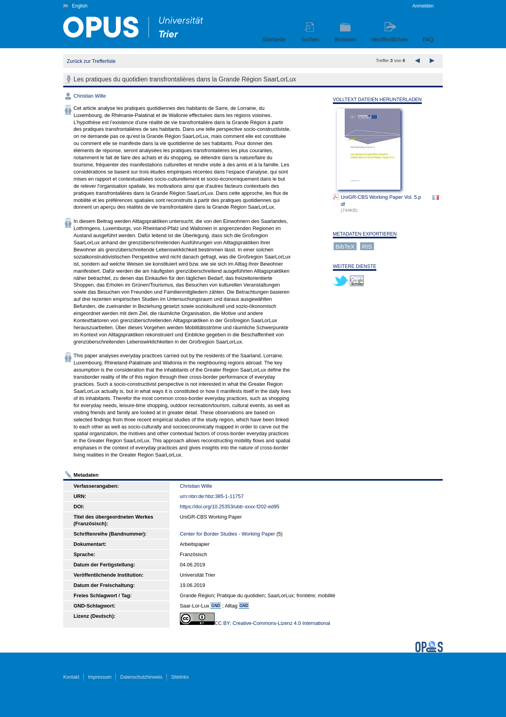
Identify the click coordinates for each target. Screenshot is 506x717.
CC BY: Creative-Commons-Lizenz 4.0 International (272, 623)
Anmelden (423, 6)
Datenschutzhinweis (141, 677)
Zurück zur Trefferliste (91, 61)
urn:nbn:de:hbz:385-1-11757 (212, 496)
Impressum (99, 677)
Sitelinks (180, 677)
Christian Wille (90, 96)
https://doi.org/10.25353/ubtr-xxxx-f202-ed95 (229, 506)
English (79, 6)
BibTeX (345, 246)
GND (215, 606)
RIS (367, 246)
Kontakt (71, 677)
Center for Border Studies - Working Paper (227, 534)
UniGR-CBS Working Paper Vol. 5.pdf (381, 200)
